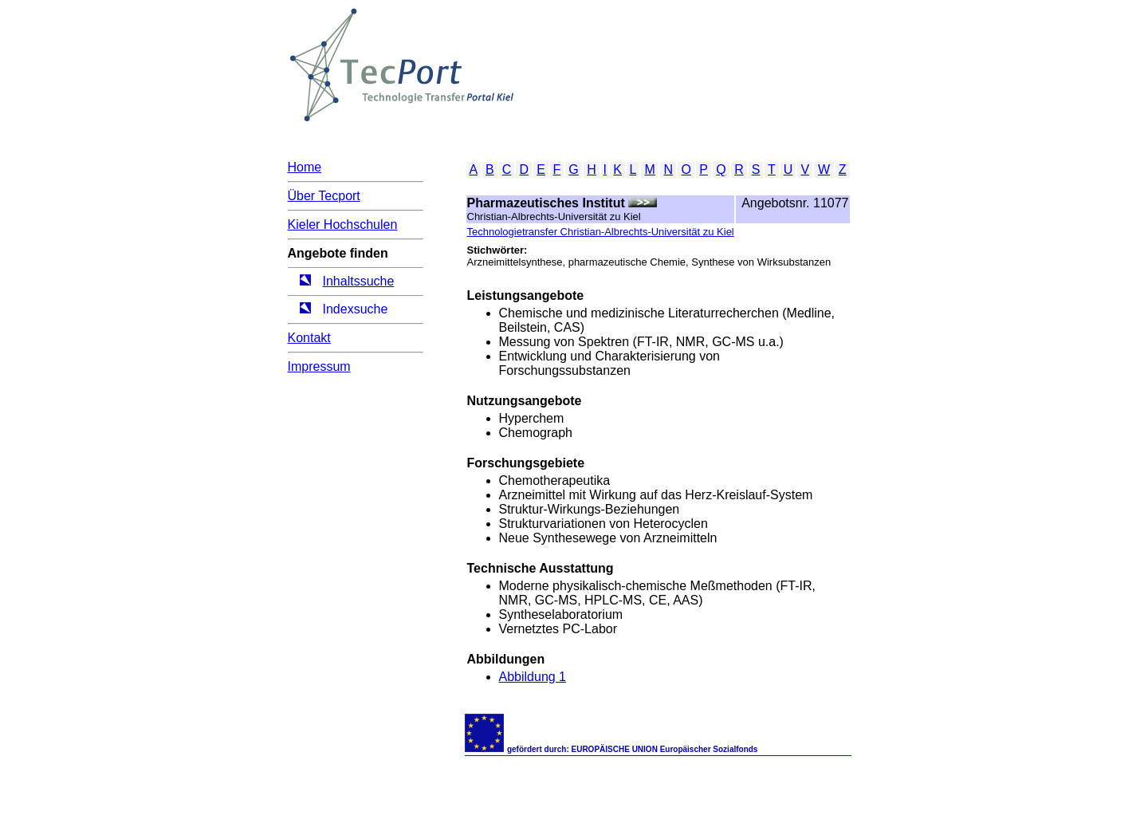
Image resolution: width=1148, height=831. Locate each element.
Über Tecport (324, 196)
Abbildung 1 (533, 676)
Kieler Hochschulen (343, 224)
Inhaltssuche (359, 281)
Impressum (319, 366)
